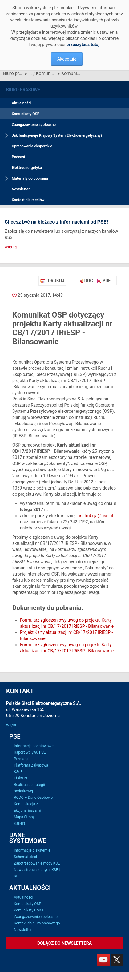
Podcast (18, 157)
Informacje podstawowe (34, 746)
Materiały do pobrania (30, 178)
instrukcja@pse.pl (96, 515)
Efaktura (20, 778)
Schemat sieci (25, 857)
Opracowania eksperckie (32, 146)
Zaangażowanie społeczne (34, 125)
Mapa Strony (24, 817)
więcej (12, 724)
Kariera (20, 823)
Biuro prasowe (13, 73)
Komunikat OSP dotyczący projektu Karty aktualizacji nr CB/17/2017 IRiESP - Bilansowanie (71, 73)
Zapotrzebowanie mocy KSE (37, 863)
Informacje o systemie (32, 850)
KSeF (18, 772)
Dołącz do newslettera (64, 943)
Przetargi (21, 759)
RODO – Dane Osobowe (33, 797)
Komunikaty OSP (46, 73)
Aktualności (21, 103)
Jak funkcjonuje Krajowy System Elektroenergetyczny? (57, 135)
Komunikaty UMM (28, 910)
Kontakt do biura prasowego (37, 923)
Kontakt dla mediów (28, 200)
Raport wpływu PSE (30, 752)
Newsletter (21, 189)
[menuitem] (86, 280)
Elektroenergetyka (27, 168)
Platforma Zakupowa (31, 765)
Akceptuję (66, 59)
